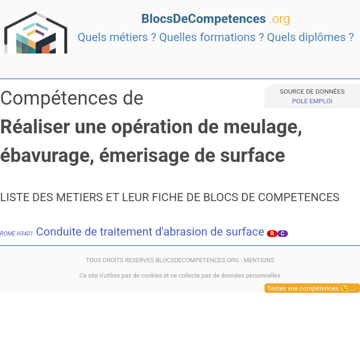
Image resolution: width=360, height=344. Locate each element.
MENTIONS (259, 260)
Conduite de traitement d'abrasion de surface (132, 231)
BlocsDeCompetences (215, 18)
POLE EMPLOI (312, 101)
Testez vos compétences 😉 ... (311, 288)
